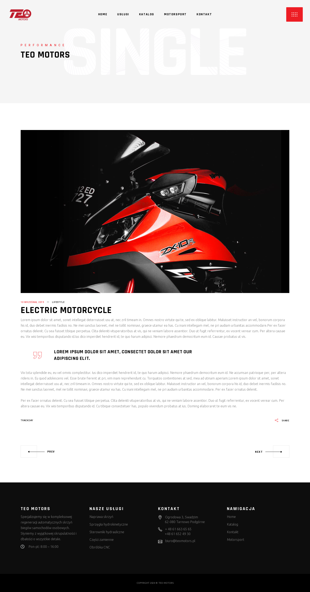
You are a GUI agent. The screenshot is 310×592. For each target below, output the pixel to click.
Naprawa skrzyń (101, 517)
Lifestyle (58, 302)
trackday (27, 420)
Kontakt (232, 532)
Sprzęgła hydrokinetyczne (108, 524)
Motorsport (235, 539)
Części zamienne (101, 539)
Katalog (232, 524)
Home (231, 517)
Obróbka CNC (99, 547)
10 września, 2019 (32, 302)
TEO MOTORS (166, 583)
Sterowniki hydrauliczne (106, 532)
